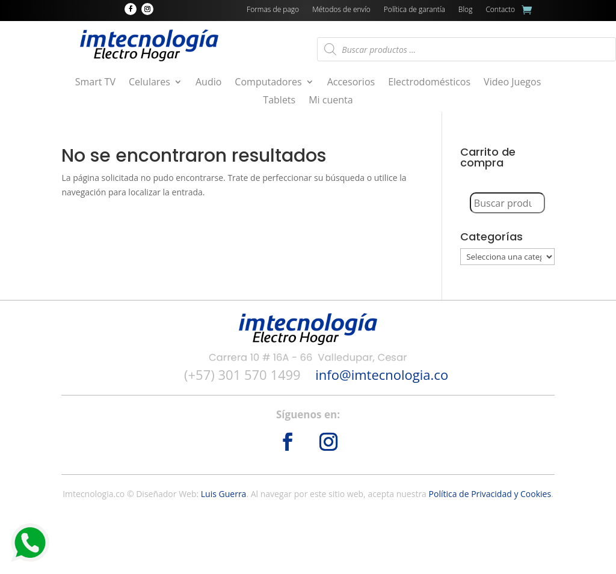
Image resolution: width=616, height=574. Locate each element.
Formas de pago (273, 9)
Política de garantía (414, 9)
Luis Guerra (224, 493)
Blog (465, 9)
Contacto (500, 9)
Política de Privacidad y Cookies (490, 493)
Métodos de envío (341, 9)
